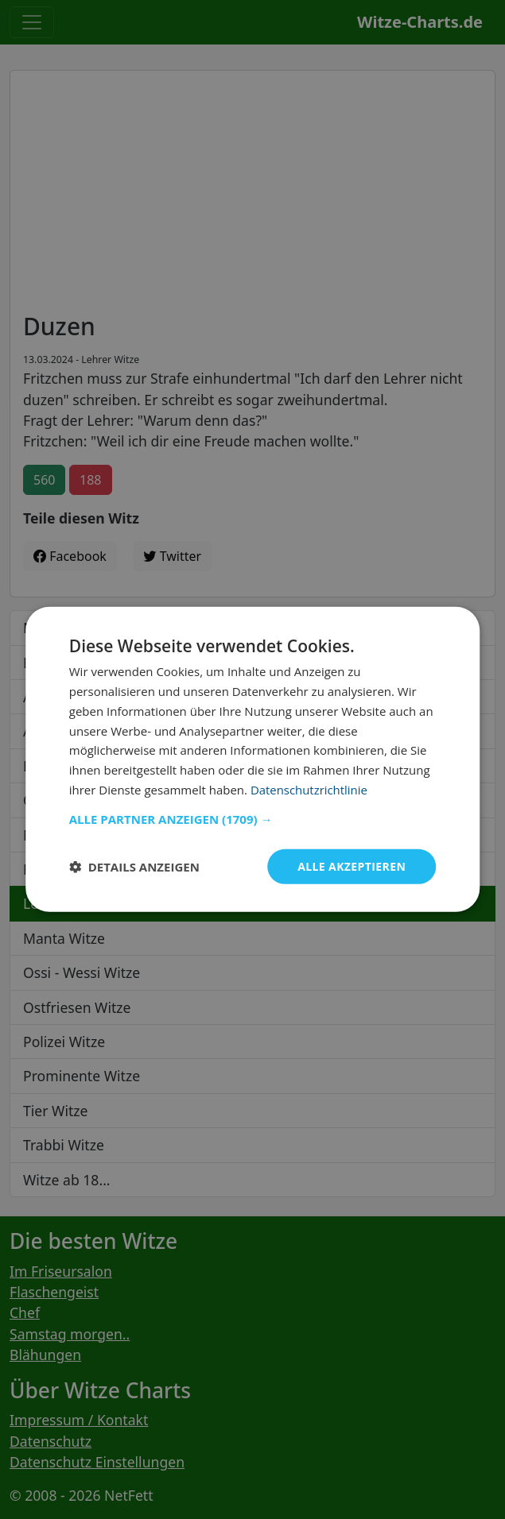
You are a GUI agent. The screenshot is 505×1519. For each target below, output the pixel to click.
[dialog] (252, 759)
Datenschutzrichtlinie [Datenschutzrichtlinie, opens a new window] (309, 790)
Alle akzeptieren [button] (351, 865)
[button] (253, 818)
